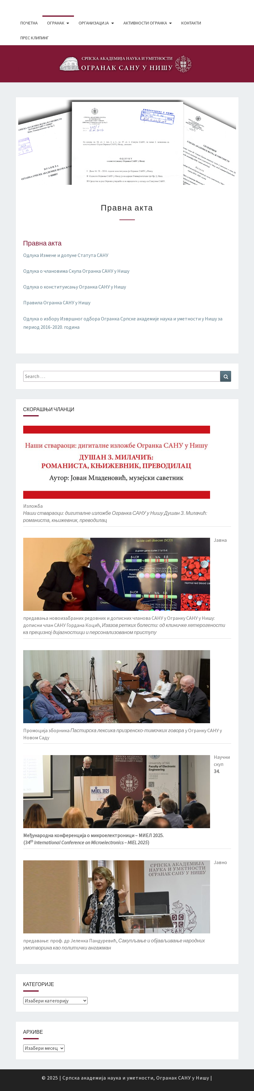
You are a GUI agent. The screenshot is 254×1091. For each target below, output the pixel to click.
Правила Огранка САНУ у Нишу (56, 302)
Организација (94, 23)
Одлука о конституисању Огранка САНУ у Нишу (74, 287)
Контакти (191, 23)
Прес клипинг (34, 38)
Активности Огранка (145, 23)
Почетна (29, 23)
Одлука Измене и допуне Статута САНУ (65, 255)
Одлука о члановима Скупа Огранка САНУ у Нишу (76, 271)
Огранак (55, 23)
